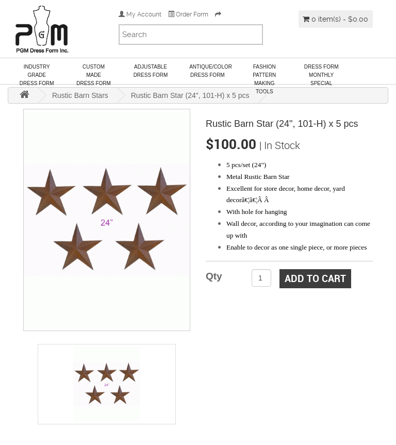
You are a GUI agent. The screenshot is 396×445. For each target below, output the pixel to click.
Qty (214, 276)
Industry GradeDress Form (37, 74)
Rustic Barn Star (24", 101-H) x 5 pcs (190, 95)
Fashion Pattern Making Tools (264, 74)
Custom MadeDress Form (93, 74)
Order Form (188, 14)
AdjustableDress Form (151, 71)
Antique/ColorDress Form (210, 71)
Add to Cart (315, 278)
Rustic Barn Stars (80, 95)
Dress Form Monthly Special (321, 74)
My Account (140, 14)
